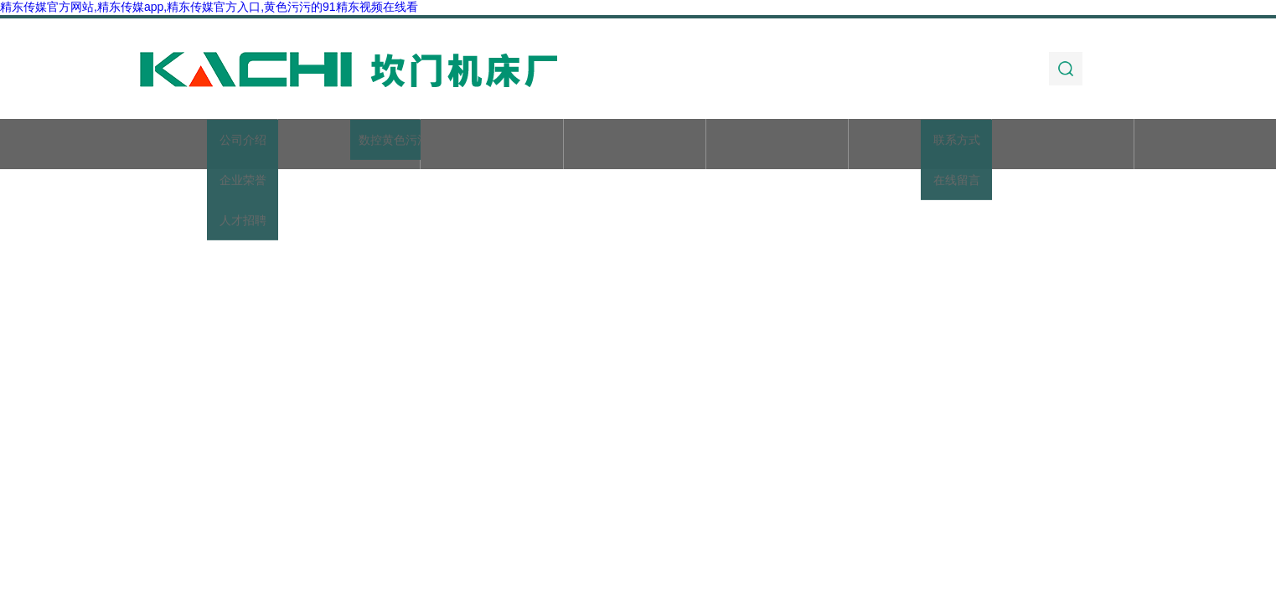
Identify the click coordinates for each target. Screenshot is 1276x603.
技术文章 (777, 145)
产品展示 (492, 145)
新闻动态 (634, 145)
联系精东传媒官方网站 (1063, 145)
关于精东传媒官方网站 (349, 145)
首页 (206, 145)
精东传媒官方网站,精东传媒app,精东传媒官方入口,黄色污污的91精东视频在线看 (209, 6)
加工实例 (920, 145)
